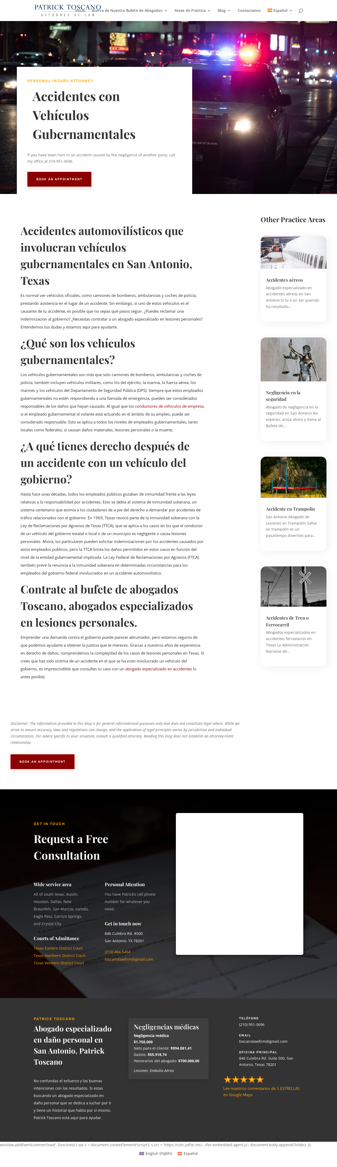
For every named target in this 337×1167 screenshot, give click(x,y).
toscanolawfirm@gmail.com (129, 959)
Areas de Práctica (190, 11)
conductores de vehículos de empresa (169, 406)
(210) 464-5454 (117, 951)
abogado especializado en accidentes (158, 668)
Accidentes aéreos (284, 280)
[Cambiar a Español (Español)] (187, 1153)
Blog (222, 11)
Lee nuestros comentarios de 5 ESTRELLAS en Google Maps (261, 1088)
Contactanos (249, 11)
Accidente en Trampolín (290, 509)
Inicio (80, 11)
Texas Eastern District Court (58, 948)
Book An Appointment (59, 179)
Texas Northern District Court (60, 955)
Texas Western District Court (59, 962)
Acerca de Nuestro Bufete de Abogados (127, 11)
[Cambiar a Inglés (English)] (156, 1153)
